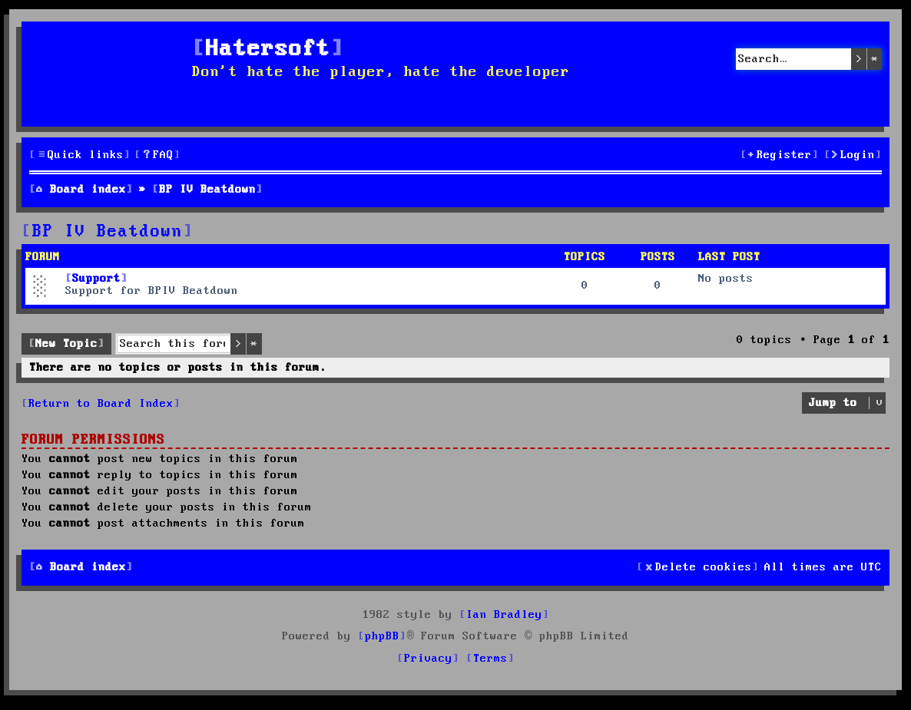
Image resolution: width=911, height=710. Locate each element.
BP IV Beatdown (107, 232)
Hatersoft (268, 49)
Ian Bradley (504, 615)
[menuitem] (157, 155)
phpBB (382, 636)
